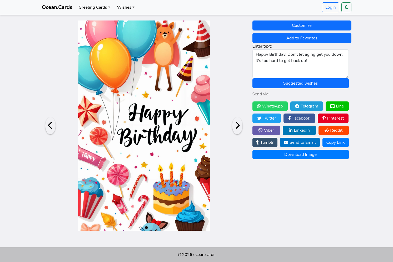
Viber (266, 130)
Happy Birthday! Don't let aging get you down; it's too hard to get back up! (300, 63)
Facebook (299, 118)
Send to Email (300, 142)
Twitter (266, 118)
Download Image (300, 154)
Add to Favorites (301, 38)
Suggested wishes (300, 83)
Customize (302, 25)
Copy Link (335, 142)
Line (337, 106)
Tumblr (264, 142)
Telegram (306, 106)
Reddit (333, 130)
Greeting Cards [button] (93, 7)
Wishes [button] (124, 7)
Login (330, 7)
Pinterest (333, 118)
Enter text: (262, 46)
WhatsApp (270, 106)
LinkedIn (299, 130)
